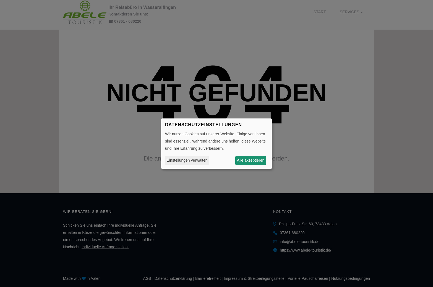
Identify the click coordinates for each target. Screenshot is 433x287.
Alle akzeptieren (251, 160)
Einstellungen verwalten (187, 160)
